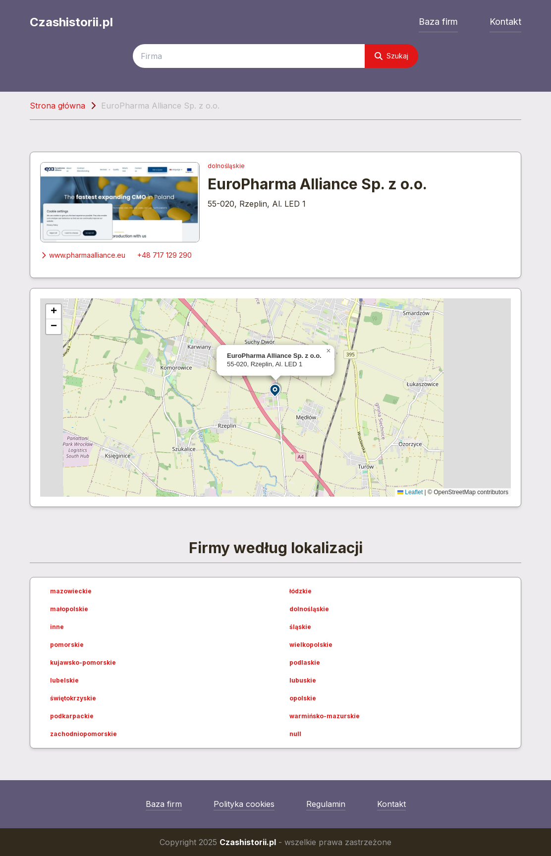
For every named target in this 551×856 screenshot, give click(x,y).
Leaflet (410, 492)
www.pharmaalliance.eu (82, 255)
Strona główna (57, 106)
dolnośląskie (226, 166)
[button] (275, 390)
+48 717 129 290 (164, 255)
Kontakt (505, 21)
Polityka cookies (244, 804)
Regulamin (325, 804)
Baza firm (438, 21)
